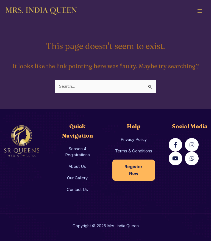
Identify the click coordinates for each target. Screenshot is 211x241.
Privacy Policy (134, 139)
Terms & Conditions (133, 151)
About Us (77, 166)
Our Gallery (77, 178)
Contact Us (77, 189)
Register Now (133, 170)
